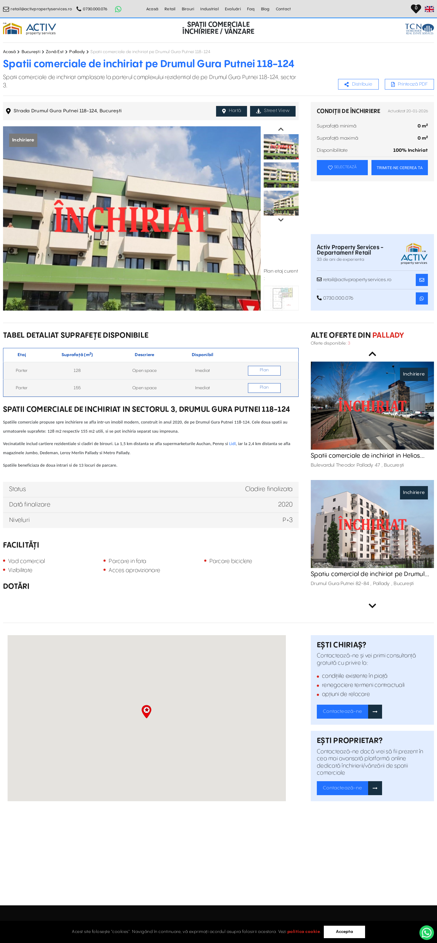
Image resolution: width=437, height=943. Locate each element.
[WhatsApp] (426, 932)
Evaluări (233, 9)
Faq (251, 9)
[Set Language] (429, 9)
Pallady (77, 52)
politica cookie (303, 932)
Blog (265, 9)
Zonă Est (55, 52)
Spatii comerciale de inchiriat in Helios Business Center (365, 456)
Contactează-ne (342, 711)
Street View (273, 111)
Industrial (209, 9)
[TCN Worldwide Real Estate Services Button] (419, 29)
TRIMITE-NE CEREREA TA (400, 167)
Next (281, 220)
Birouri (188, 9)
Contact (283, 9)
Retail (170, 9)
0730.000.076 (95, 9)
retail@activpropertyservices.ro (41, 9)
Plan (264, 370)
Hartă (231, 111)
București (31, 52)
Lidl (232, 443)
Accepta (344, 932)
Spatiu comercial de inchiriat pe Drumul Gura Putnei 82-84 (368, 574)
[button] (146, 711)
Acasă (152, 9)
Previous (281, 129)
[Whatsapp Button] (118, 9)
